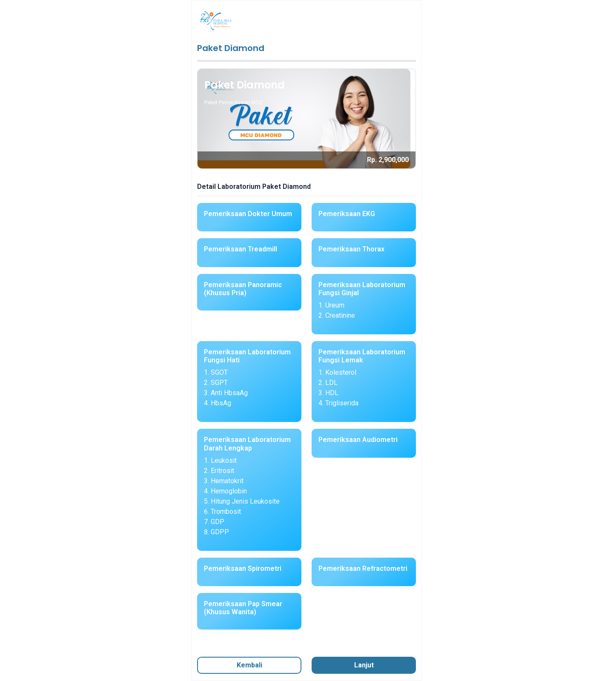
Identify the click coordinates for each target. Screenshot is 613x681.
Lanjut (364, 665)
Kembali (249, 665)
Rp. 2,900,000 (388, 160)
